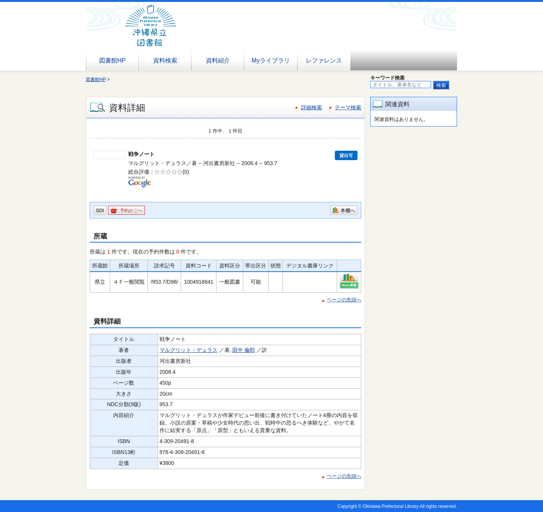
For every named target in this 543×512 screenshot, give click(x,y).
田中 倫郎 (243, 350)
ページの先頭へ (344, 300)
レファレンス (324, 60)
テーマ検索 (348, 107)
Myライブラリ (271, 60)
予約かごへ (131, 210)
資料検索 (165, 60)
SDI (100, 210)
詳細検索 (311, 107)
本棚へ (348, 210)
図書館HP (112, 60)
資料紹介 (218, 60)
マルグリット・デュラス (189, 350)
